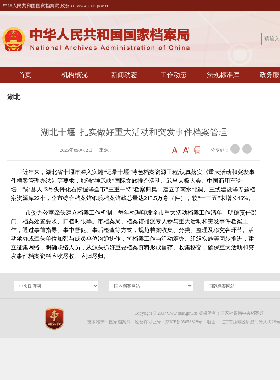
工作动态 (174, 74)
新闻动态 (124, 74)
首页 (24, 74)
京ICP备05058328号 (184, 321)
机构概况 (74, 74)
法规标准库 (223, 74)
